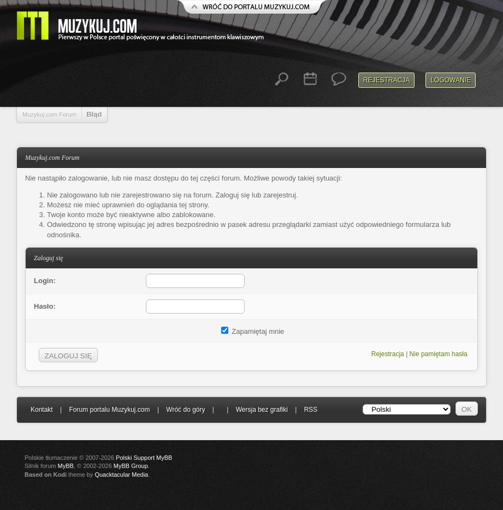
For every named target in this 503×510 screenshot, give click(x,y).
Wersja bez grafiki (262, 409)
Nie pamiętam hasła (439, 354)
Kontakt (42, 409)
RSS (311, 409)
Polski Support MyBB (144, 457)
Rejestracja (386, 80)
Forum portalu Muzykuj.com (109, 409)
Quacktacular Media (121, 474)
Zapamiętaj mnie (253, 331)
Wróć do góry (185, 409)
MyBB (66, 466)
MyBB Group (131, 466)
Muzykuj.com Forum (49, 114)
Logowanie (450, 80)
